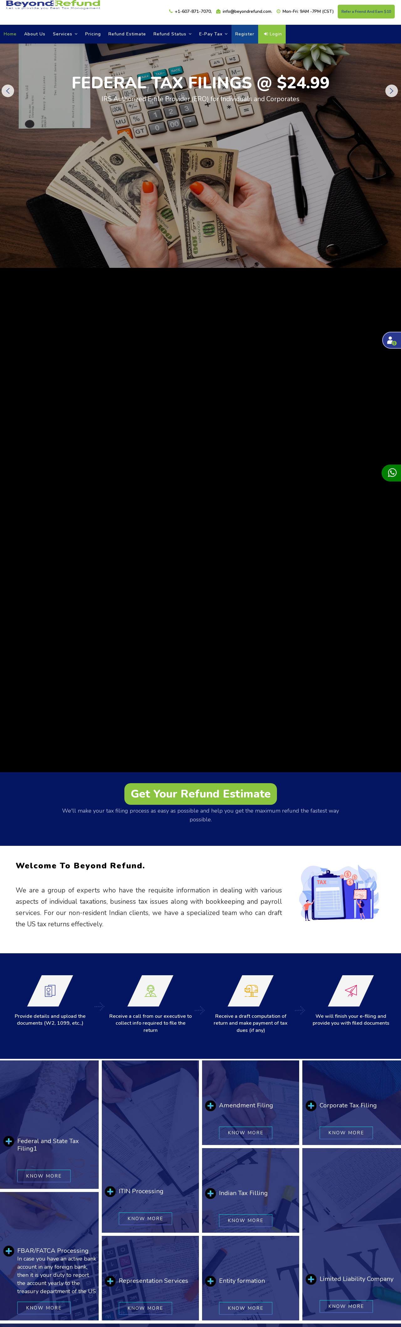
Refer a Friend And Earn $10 (366, 11)
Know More (44, 1176)
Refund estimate (127, 34)
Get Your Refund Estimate (201, 794)
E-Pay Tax (213, 34)
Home (10, 34)
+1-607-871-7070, (190, 11)
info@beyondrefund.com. (244, 11)
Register (244, 34)
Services (65, 34)
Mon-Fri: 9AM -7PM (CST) (305, 11)
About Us (34, 34)
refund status (173, 34)
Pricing (93, 34)
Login (273, 34)
